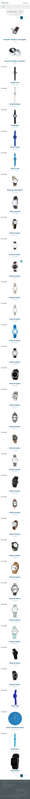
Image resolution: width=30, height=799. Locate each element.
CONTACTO (5, 788)
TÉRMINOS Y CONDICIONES (21, 794)
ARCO (26, 792)
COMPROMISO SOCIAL (22, 789)
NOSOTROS (5, 783)
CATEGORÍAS (12, 12)
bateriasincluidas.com (15, 797)
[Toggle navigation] (3, 6)
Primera (17, 17)
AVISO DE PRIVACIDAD (22, 791)
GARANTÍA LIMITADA (7, 786)
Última (26, 17)
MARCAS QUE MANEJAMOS (8, 784)
